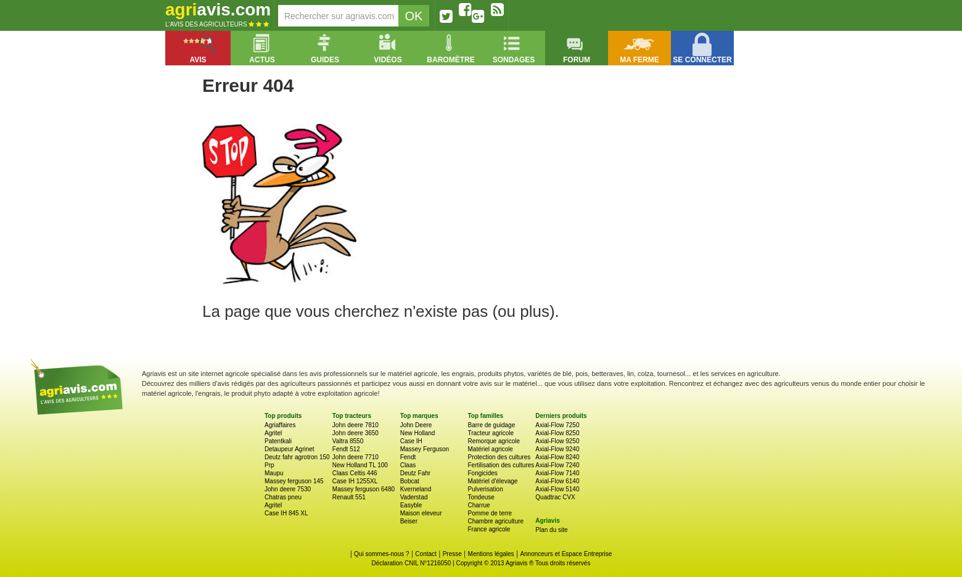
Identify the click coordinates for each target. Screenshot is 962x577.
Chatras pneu (283, 497)
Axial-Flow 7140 (557, 473)
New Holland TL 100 (360, 465)
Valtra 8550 (347, 441)
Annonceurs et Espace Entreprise (566, 553)
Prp (269, 465)
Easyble (411, 505)
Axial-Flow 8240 (557, 457)
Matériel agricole (489, 449)
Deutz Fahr (415, 473)
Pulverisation (485, 489)
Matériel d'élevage (492, 481)
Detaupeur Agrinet (289, 449)
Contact (425, 553)
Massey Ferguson (424, 449)
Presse (452, 553)
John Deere (416, 425)
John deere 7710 (355, 457)
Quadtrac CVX (555, 497)
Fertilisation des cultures (500, 465)
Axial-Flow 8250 (557, 433)
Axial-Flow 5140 (557, 489)
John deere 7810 (355, 425)
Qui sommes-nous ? (381, 553)
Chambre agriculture (495, 521)
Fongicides (482, 473)
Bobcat (409, 481)
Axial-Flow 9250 (557, 441)
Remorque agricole (493, 441)
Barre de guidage (491, 425)
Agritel (273, 433)
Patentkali (278, 441)
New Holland (417, 433)
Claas (408, 465)
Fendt (408, 457)
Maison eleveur (421, 513)
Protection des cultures (498, 457)
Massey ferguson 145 (294, 481)
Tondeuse (480, 497)
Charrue (478, 505)
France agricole (488, 529)
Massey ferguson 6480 (363, 489)
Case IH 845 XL (286, 513)
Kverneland (416, 489)
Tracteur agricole (490, 433)
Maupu (274, 473)
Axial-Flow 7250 (557, 425)
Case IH (411, 441)
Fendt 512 (346, 449)
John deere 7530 (288, 489)
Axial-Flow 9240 (557, 449)
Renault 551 (349, 497)
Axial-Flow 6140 (557, 481)
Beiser (408, 521)
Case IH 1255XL (354, 481)
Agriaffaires (280, 425)
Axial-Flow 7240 (557, 465)
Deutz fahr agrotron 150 (297, 457)
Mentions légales (491, 553)
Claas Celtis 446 (354, 473)
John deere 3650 (355, 433)
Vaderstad (414, 497)
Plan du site (551, 529)
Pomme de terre (489, 513)
